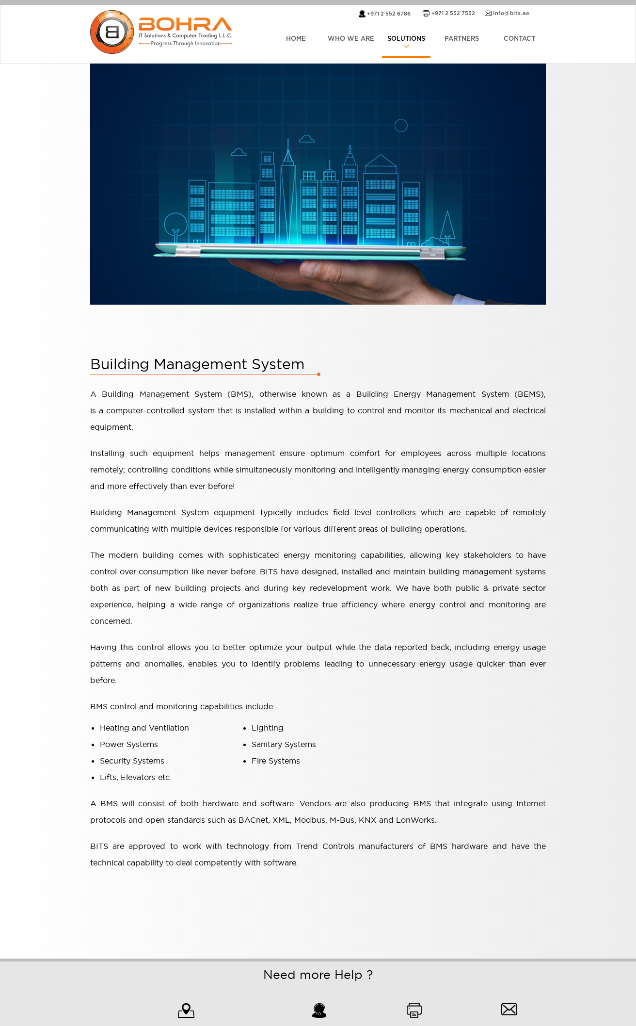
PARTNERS (462, 39)
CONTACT (519, 39)
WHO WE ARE (351, 39)
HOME (296, 39)
